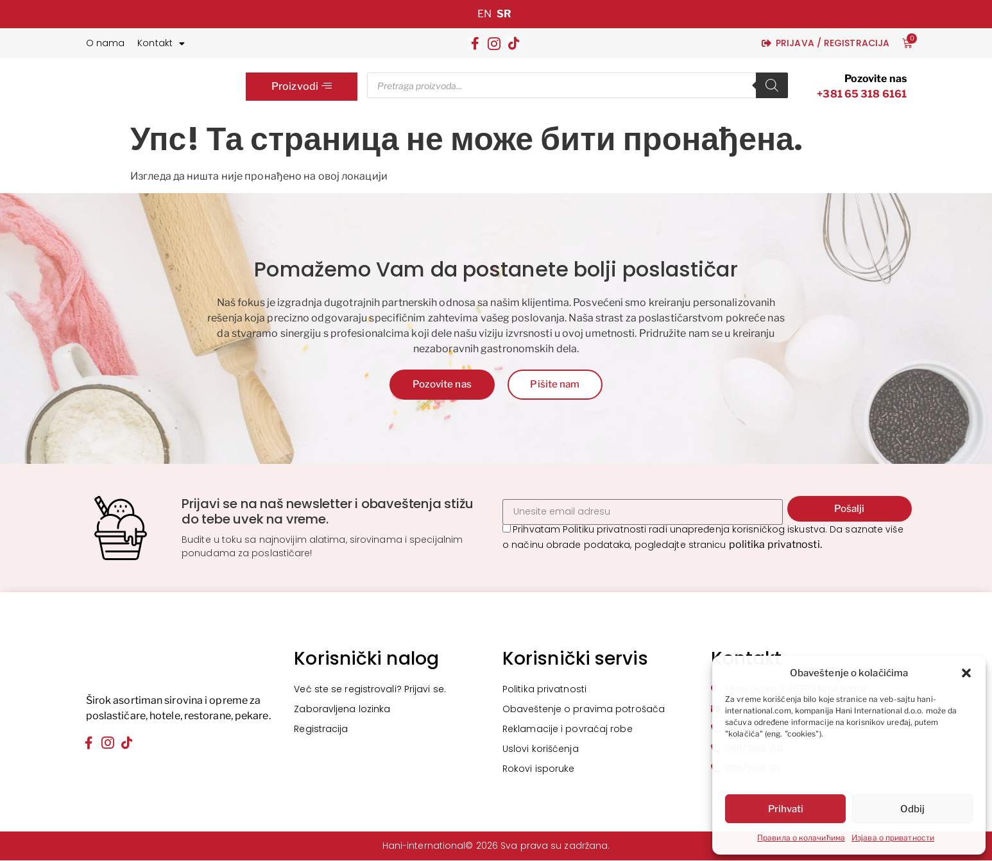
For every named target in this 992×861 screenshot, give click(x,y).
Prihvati (785, 809)
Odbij (912, 809)
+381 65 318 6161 (862, 94)
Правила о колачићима (801, 837)
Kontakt (161, 44)
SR (504, 14)
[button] (966, 673)
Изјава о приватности (892, 837)
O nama (105, 43)
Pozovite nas (875, 78)
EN (484, 14)
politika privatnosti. (775, 546)
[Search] (772, 85)
